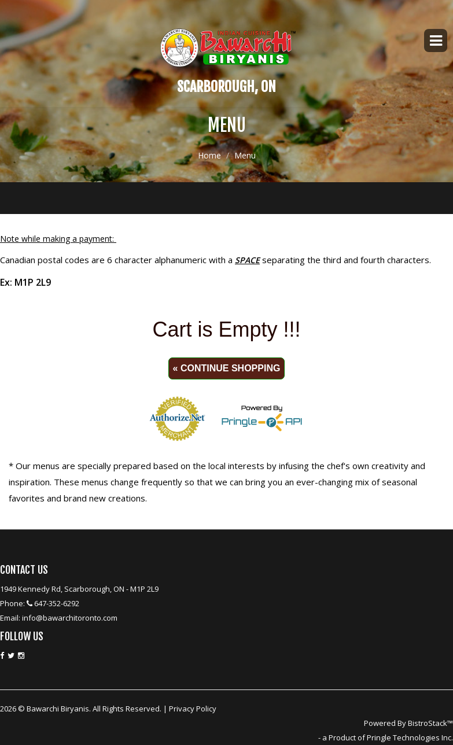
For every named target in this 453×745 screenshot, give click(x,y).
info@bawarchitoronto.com (69, 618)
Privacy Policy (192, 708)
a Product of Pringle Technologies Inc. (387, 737)
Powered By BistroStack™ (408, 723)
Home (209, 155)
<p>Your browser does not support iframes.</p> (226, 374)
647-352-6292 (56, 603)
